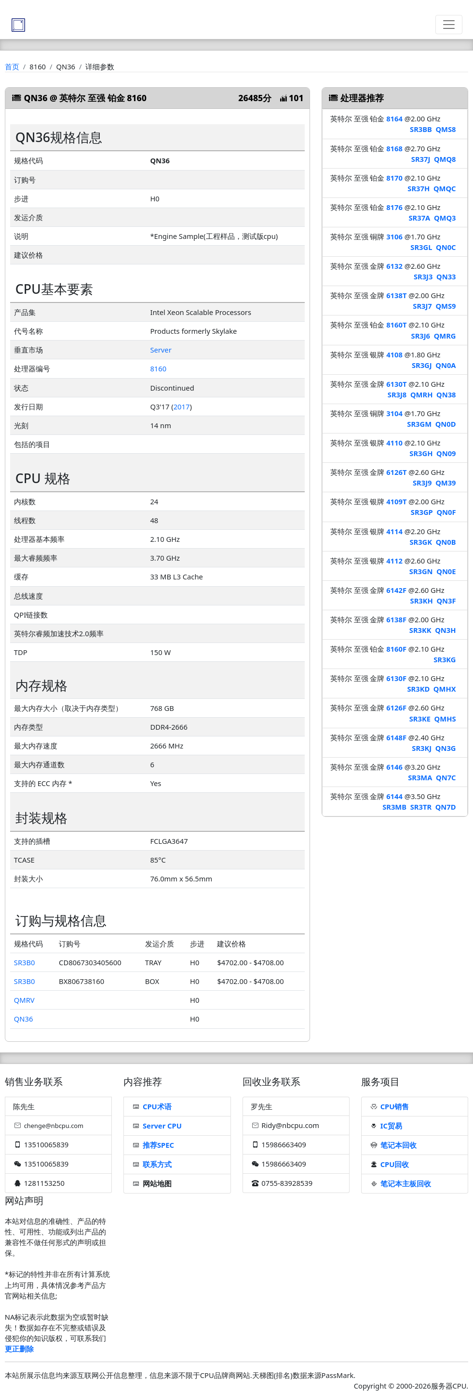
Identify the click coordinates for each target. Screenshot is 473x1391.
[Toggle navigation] (448, 24)
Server (160, 349)
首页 (12, 66)
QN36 (23, 1019)
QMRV (24, 1000)
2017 (182, 406)
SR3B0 (24, 962)
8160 (158, 368)
